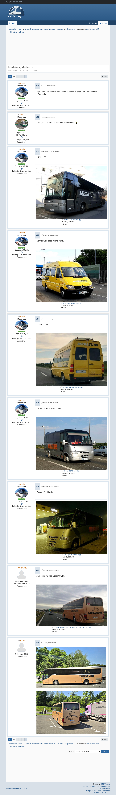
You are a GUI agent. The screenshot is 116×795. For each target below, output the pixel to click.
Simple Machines (103, 787)
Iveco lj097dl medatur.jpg (71, 555)
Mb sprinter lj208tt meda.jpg (71, 303)
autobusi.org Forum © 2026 (16, 788)
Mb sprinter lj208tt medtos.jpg (71, 387)
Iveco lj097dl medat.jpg (71, 471)
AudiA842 (22, 568)
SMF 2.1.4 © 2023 (88, 787)
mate (93, 29)
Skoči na (71, 751)
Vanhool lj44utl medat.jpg (71, 219)
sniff (97, 29)
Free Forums (106, 793)
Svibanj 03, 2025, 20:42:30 (48, 642)
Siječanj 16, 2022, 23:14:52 (51, 486)
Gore (10, 739)
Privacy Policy (104, 789)
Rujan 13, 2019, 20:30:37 (48, 117)
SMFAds (96, 793)
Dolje (10, 76)
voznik (88, 29)
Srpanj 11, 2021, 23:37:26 (50, 402)
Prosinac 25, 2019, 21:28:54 (51, 151)
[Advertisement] (58, 49)
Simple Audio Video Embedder (98, 791)
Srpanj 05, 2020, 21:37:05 (50, 235)
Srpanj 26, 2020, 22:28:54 (50, 319)
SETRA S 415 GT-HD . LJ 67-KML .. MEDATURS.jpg (71, 627)
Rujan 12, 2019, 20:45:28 (48, 85)
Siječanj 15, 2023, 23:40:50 (51, 570)
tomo (22, 640)
